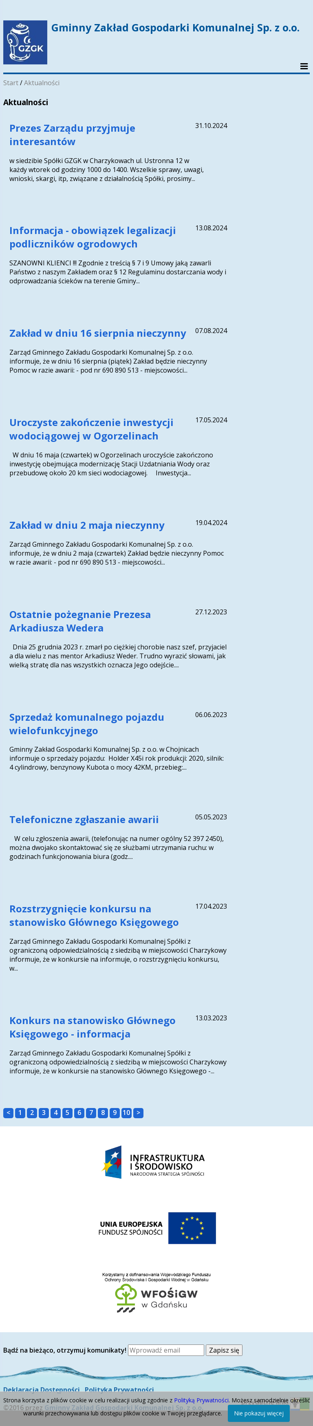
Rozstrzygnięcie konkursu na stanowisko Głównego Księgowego (94, 915)
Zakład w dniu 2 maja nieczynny (87, 525)
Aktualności (42, 82)
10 (126, 1112)
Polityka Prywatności (119, 1389)
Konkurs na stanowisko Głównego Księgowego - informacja (92, 1026)
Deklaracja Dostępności (41, 1389)
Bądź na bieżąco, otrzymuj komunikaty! (65, 1350)
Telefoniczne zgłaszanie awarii (84, 819)
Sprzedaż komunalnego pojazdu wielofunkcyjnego (86, 723)
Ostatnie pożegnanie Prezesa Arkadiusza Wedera (80, 620)
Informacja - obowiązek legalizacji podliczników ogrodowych (92, 236)
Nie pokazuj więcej (259, 1413)
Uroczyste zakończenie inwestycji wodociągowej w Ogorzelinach (91, 428)
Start (10, 82)
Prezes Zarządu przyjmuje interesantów (72, 134)
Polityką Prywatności (201, 1400)
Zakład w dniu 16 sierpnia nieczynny (97, 333)
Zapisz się (224, 1350)
